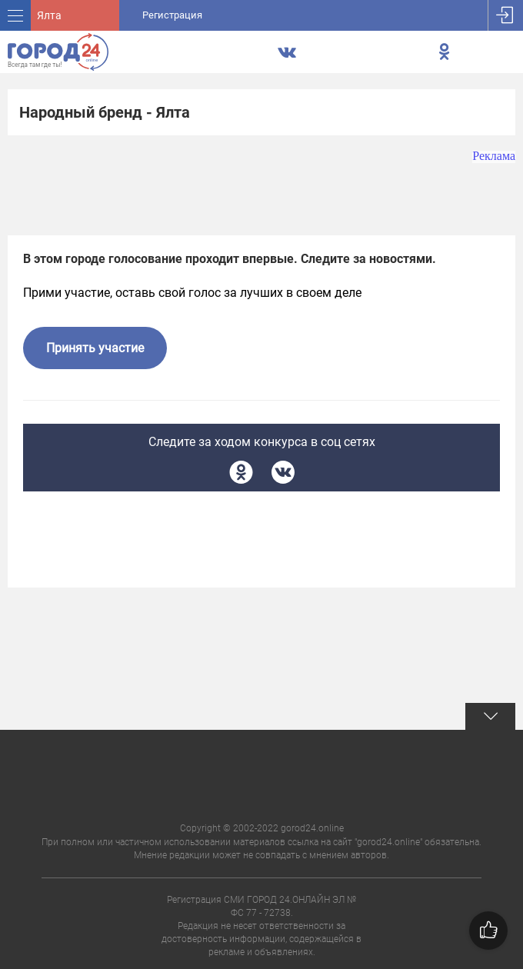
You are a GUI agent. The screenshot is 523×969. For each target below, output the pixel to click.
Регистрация (172, 15)
